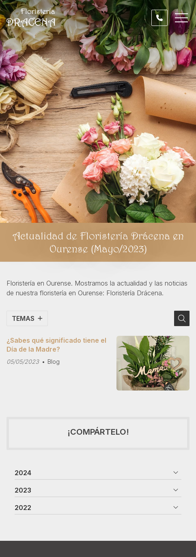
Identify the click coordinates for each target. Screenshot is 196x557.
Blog (53, 361)
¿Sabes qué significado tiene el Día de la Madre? (56, 344)
